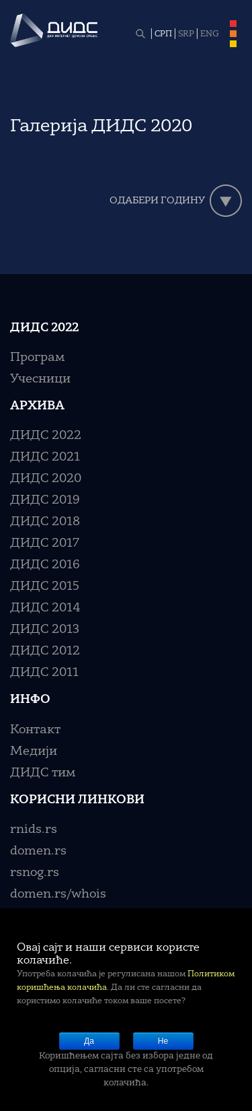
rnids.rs (33, 829)
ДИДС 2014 (45, 608)
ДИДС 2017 (44, 543)
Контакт (35, 730)
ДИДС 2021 (45, 457)
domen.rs (38, 851)
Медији (33, 751)
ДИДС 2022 (45, 436)
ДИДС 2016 (45, 565)
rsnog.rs (34, 873)
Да (89, 1041)
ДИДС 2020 (45, 479)
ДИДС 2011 (44, 673)
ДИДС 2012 (45, 651)
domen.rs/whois (58, 894)
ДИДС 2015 (44, 586)
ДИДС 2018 (45, 522)
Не (163, 1041)
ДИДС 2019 (45, 500)
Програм (37, 357)
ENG (209, 34)
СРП (163, 34)
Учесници (40, 379)
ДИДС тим (42, 773)
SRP (186, 34)
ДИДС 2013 (44, 630)
